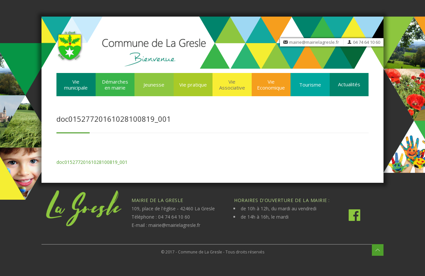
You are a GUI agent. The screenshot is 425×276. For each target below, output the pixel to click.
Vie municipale (76, 84)
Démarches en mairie (115, 84)
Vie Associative (232, 84)
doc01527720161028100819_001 (92, 162)
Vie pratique (193, 84)
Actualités (349, 84)
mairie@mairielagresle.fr (314, 42)
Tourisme (310, 84)
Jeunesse (153, 84)
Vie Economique (271, 84)
